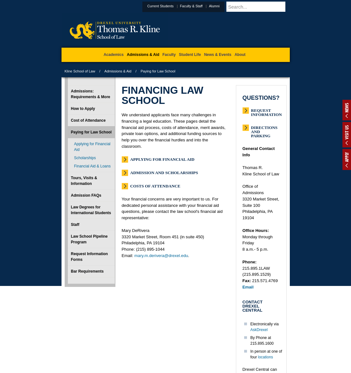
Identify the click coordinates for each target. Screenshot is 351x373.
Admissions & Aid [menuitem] (143, 54)
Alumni (229, 6)
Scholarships (85, 158)
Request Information (266, 111)
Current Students (176, 6)
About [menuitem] (240, 54)
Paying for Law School (91, 132)
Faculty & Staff (207, 6)
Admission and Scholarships (164, 172)
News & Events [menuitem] (217, 54)
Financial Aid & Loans (92, 166)
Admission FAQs (86, 195)
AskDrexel (259, 330)
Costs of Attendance (155, 186)
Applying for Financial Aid (162, 159)
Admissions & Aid (117, 71)
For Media (132, 341)
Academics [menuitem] (114, 54)
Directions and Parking (264, 128)
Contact (196, 341)
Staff (75, 224)
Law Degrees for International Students (91, 210)
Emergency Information (170, 348)
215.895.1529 (175, 368)
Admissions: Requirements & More (90, 94)
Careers (151, 341)
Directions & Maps (221, 341)
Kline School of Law (80, 71)
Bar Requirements (87, 271)
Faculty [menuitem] (169, 54)
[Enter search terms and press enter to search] (265, 7)
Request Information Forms (89, 257)
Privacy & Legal (173, 341)
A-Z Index (112, 341)
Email (248, 287)
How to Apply (83, 108)
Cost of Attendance (88, 120)
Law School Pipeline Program (89, 239)
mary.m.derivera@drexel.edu (161, 255)
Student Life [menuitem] (190, 54)
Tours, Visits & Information (84, 181)
